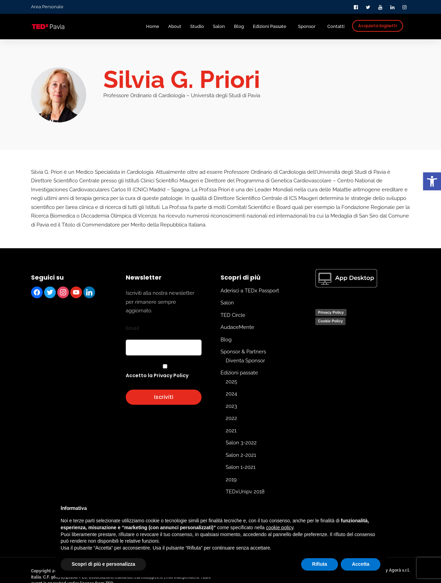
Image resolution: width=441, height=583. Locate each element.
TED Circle (232, 315)
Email (132, 327)
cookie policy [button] (279, 527)
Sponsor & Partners (243, 352)
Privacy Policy (331, 312)
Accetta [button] (360, 564)
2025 (231, 381)
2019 (231, 479)
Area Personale (47, 6)
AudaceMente (237, 327)
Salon (227, 303)
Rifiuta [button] (319, 564)
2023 (231, 406)
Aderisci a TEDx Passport (249, 290)
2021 (231, 430)
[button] (432, 181)
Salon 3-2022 (241, 443)
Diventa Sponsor (245, 360)
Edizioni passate (239, 373)
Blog (226, 339)
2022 (231, 418)
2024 (231, 394)
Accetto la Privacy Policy (157, 375)
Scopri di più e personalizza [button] (103, 564)
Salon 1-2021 (240, 467)
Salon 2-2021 (241, 455)
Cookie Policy (330, 321)
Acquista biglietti (377, 25)
